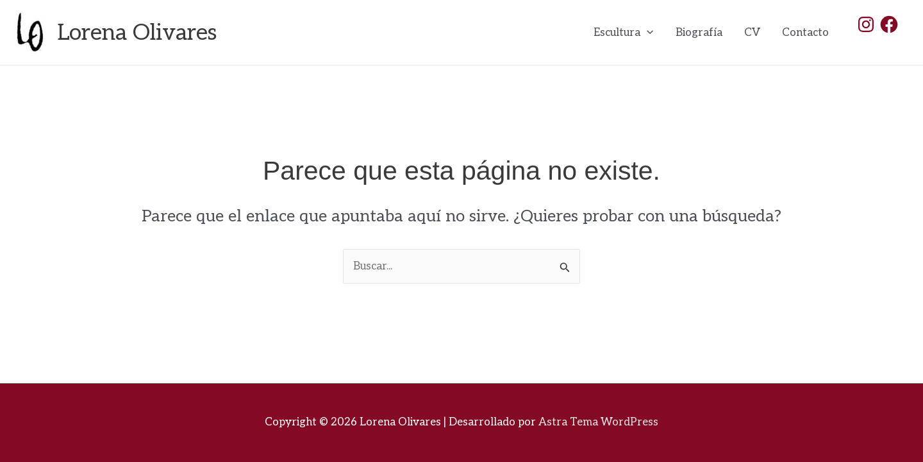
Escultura (623, 33)
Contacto (805, 32)
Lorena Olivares (137, 32)
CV (752, 32)
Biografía (699, 32)
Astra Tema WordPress (598, 422)
